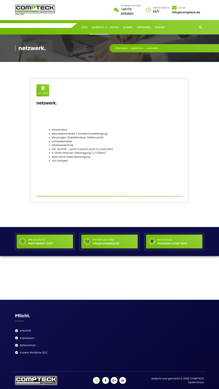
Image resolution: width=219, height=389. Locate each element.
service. (115, 27)
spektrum (137, 48)
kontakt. (160, 27)
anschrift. (25, 330)
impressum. (27, 338)
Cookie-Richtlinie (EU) (33, 352)
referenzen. (144, 27)
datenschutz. (28, 345)
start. (84, 27)
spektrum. (98, 27)
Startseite (121, 48)
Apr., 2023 (42, 90)
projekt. (128, 27)
